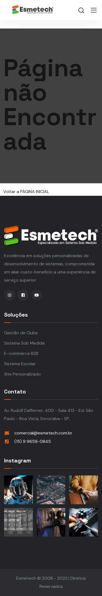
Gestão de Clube (21, 333)
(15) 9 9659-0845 (32, 441)
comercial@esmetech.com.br (43, 433)
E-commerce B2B (21, 353)
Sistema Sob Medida (24, 343)
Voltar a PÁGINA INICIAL (26, 191)
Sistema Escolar (20, 364)
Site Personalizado (22, 374)
